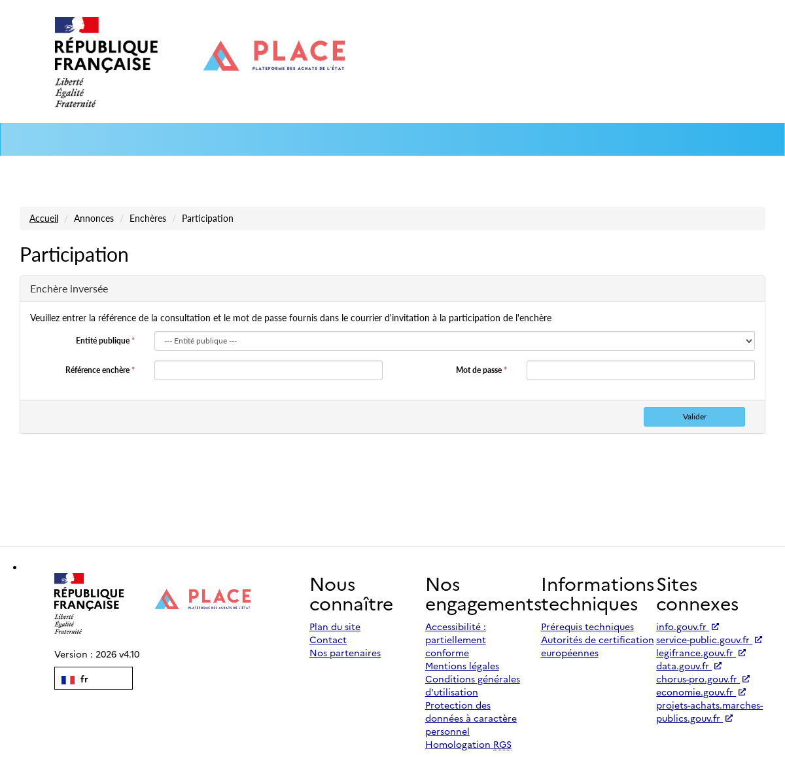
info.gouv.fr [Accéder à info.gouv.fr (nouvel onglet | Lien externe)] (687, 626)
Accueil (43, 218)
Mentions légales (462, 665)
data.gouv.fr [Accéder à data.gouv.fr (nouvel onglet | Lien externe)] (689, 665)
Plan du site (334, 626)
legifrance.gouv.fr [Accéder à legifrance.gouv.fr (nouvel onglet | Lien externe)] (701, 652)
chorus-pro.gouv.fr (703, 678)
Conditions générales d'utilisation (472, 685)
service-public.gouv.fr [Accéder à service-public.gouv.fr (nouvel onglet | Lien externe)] (709, 639)
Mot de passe (481, 370)
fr (74, 678)
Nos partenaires (345, 652)
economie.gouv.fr (701, 691)
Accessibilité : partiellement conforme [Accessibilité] (455, 639)
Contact (328, 639)
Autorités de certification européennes (597, 646)
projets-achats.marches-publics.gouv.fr (709, 711)
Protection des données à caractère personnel (471, 717)
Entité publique (105, 340)
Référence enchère (100, 370)
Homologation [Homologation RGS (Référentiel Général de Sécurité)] (468, 744)
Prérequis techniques (587, 626)
